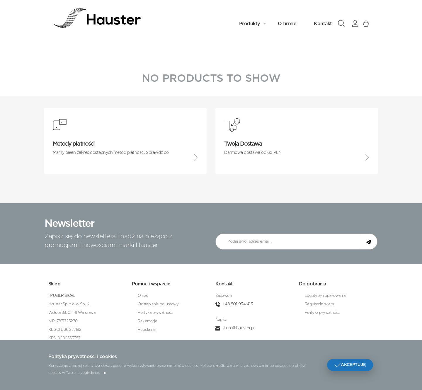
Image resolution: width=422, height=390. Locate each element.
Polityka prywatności (155, 313)
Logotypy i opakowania (325, 296)
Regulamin (147, 330)
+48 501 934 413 (237, 304)
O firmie (287, 22)
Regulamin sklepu (320, 304)
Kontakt (323, 22)
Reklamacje (147, 321)
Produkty (249, 22)
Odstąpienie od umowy (158, 304)
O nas (143, 296)
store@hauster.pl (238, 328)
